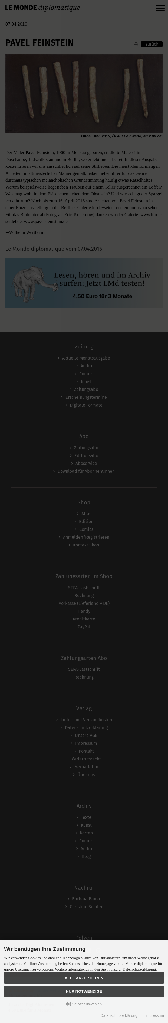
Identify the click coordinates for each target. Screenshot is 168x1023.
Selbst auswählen (84, 1004)
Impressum (154, 1015)
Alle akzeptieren (84, 978)
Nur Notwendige (84, 991)
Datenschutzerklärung (119, 1015)
